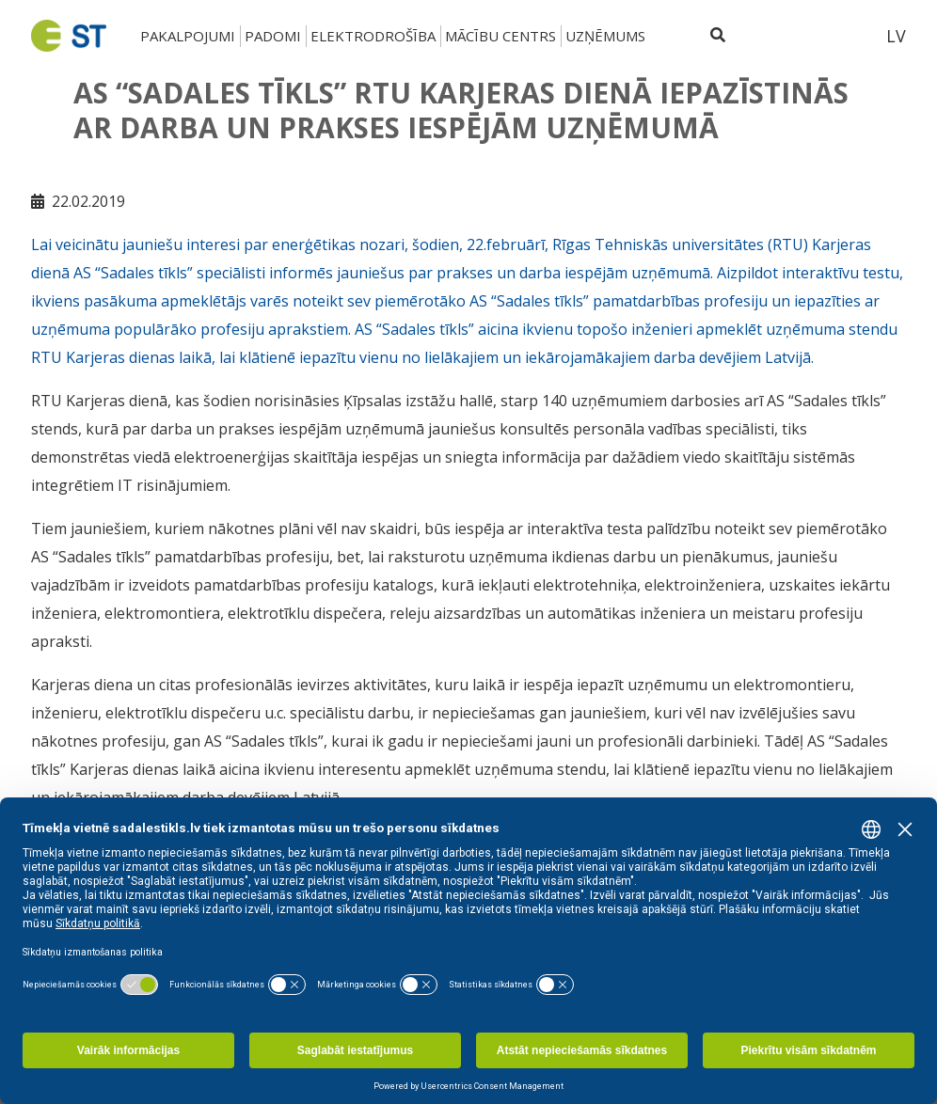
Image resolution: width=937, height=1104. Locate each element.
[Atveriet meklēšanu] (717, 36)
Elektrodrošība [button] (373, 35)
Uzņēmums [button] (605, 35)
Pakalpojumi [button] (187, 35)
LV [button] (896, 35)
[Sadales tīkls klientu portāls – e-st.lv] (803, 36)
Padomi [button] (273, 35)
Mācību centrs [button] (500, 35)
